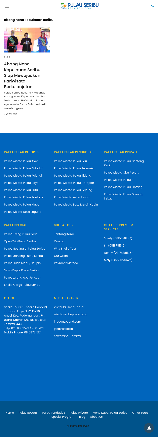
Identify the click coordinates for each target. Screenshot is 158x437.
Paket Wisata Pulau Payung (73, 190)
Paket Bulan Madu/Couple (22, 263)
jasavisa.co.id (63, 329)
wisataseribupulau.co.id (70, 314)
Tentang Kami (64, 234)
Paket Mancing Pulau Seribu (23, 256)
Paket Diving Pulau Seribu (21, 234)
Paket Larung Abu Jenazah (22, 277)
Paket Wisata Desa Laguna (22, 212)
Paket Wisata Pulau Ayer (21, 161)
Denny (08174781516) (118, 253)
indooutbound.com (67, 321)
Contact (60, 241)
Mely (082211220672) (118, 260)
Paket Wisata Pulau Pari (70, 161)
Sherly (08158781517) (118, 238)
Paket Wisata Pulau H (118, 180)
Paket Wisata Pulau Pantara (23, 197)
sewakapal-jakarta (67, 336)
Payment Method (66, 263)
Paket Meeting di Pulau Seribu (24, 248)
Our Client (61, 256)
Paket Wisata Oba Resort (121, 172)
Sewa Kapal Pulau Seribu (21, 270)
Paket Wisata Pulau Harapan (74, 183)
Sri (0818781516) (114, 245)
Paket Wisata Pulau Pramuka (74, 168)
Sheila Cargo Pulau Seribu (22, 285)
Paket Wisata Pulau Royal (21, 183)
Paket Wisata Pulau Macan (22, 204)
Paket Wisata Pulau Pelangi (23, 175)
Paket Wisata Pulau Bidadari (23, 168)
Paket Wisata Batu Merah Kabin (76, 204)
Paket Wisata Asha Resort (72, 197)
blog (7, 57)
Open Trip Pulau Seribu (20, 241)
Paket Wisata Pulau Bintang (123, 187)
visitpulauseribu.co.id (69, 307)
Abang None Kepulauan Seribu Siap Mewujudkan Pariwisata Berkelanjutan (22, 75)
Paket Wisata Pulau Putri (21, 190)
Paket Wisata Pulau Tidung (72, 175)
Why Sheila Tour (65, 248)
